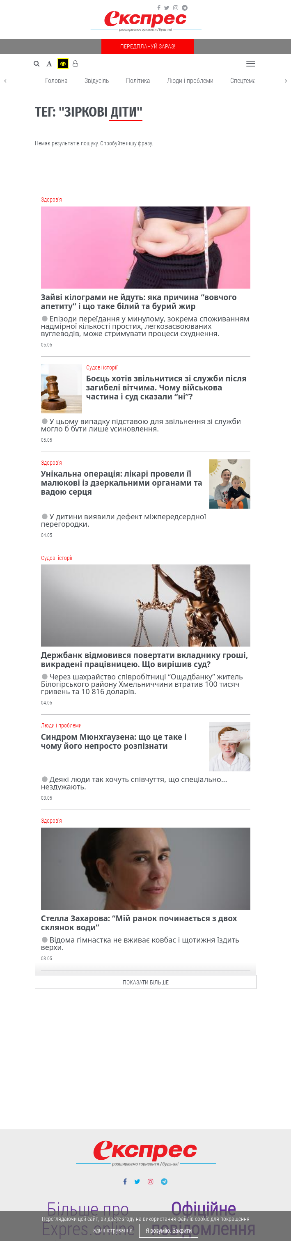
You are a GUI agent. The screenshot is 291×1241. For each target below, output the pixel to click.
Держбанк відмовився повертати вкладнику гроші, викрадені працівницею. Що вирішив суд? (144, 660)
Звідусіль (97, 81)
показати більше (145, 980)
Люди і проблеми (190, 81)
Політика (138, 81)
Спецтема (243, 81)
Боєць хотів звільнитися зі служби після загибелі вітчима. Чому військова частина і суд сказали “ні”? (166, 387)
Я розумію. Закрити (169, 1230)
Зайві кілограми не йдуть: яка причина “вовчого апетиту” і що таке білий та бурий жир (139, 302)
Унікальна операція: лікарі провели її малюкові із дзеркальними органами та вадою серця (121, 482)
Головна (56, 81)
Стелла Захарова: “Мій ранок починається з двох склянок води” (139, 923)
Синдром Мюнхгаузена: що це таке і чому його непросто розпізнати (114, 741)
